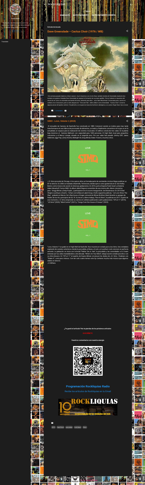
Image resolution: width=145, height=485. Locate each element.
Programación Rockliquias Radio (88, 386)
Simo (84, 427)
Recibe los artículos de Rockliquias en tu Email (88, 391)
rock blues (78, 427)
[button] (127, 31)
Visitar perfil (15, 31)
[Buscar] (131, 5)
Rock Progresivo (81, 15)
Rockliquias (15, 18)
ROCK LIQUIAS (56, 4)
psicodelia (69, 427)
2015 (53, 427)
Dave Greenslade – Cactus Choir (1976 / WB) (75, 31)
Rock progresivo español (104, 15)
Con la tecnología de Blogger (88, 480)
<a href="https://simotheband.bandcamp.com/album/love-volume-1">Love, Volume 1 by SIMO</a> (87, 297)
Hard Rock (65, 15)
